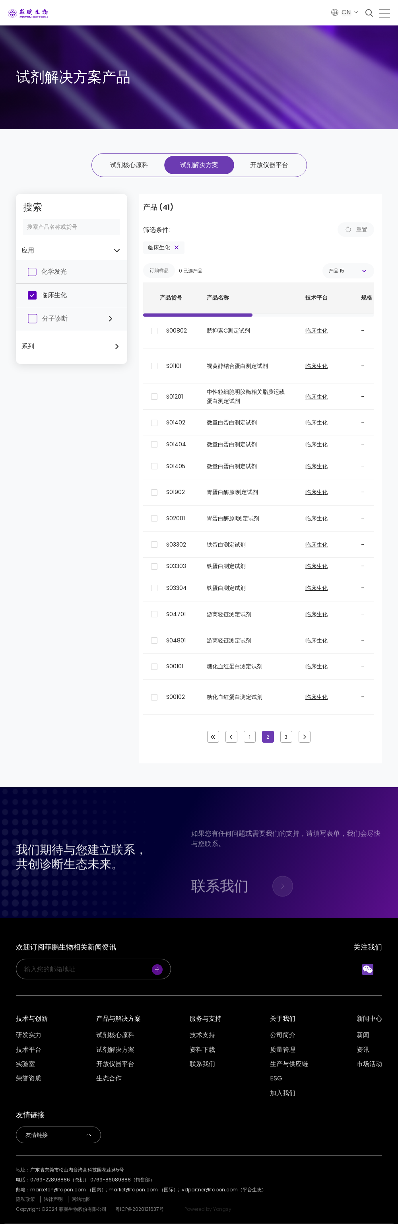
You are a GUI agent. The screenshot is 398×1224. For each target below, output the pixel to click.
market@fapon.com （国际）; (145, 1189)
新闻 (363, 1035)
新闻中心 (369, 1018)
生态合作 (109, 1078)
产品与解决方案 (118, 1018)
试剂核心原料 (129, 164)
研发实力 (28, 1035)
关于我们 (282, 1018)
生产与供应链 (289, 1064)
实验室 (25, 1064)
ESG (276, 1078)
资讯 (363, 1049)
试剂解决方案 (199, 164)
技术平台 (28, 1049)
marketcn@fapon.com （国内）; (69, 1189)
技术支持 (202, 1035)
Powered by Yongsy (207, 1209)
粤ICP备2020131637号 (139, 1209)
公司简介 (282, 1035)
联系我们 (202, 1064)
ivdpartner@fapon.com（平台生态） (223, 1189)
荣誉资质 (28, 1078)
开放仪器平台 (269, 164)
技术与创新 (32, 1018)
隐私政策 (25, 1199)
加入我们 (282, 1093)
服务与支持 (205, 1018)
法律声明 (53, 1199)
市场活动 (369, 1064)
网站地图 (81, 1199)
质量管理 (282, 1049)
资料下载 (202, 1049)
